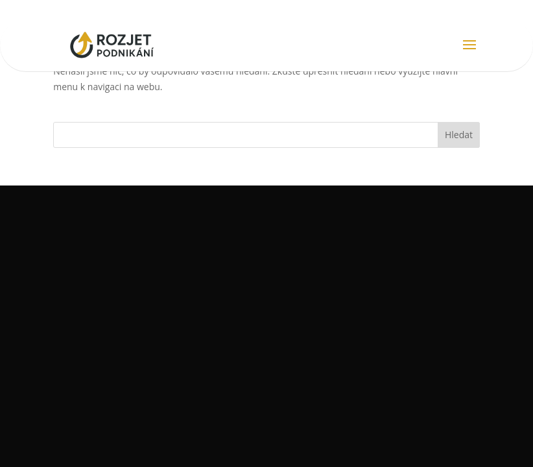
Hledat (459, 134)
